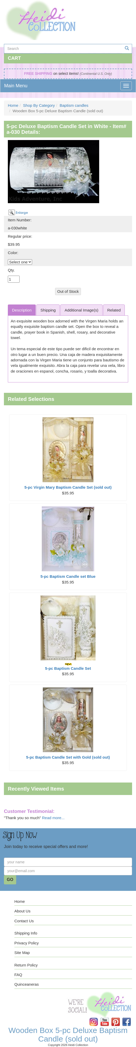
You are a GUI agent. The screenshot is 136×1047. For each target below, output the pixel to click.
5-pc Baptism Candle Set (68, 667)
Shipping (48, 310)
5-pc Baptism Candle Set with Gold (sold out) (68, 757)
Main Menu (15, 85)
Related (114, 310)
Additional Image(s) (81, 310)
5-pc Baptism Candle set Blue (68, 576)
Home (13, 105)
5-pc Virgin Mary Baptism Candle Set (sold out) (68, 487)
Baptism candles (74, 105)
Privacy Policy (26, 943)
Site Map (22, 952)
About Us (22, 911)
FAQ (18, 974)
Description (22, 310)
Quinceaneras (26, 984)
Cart (14, 58)
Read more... (53, 818)
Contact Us (24, 921)
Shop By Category (39, 105)
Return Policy (26, 965)
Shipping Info (25, 933)
